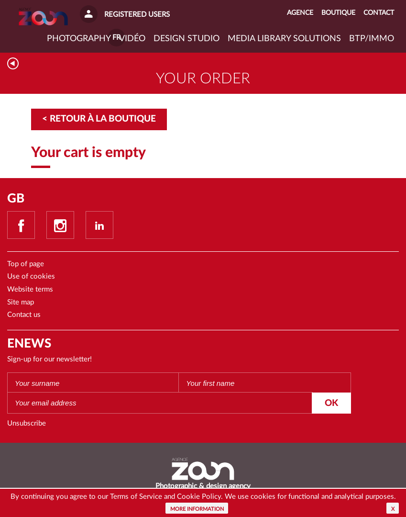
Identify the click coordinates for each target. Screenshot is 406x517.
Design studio (186, 38)
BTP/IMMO (371, 38)
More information (197, 509)
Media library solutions (284, 38)
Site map (20, 302)
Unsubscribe (26, 423)
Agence (300, 13)
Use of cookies (31, 276)
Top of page (25, 264)
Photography (79, 38)
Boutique (338, 13)
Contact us (24, 314)
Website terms (30, 289)
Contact (378, 13)
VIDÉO (132, 38)
